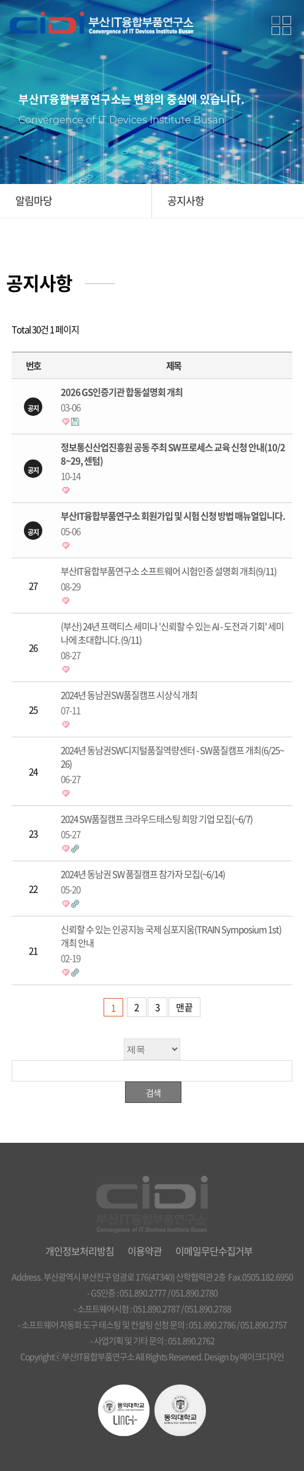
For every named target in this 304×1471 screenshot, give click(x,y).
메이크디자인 (262, 1356)
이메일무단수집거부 (214, 1250)
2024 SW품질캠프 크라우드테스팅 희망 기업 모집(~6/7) (173, 826)
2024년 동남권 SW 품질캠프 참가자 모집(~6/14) (173, 881)
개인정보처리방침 (79, 1250)
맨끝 (184, 1007)
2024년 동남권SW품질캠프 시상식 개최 (173, 702)
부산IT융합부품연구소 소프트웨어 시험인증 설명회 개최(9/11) (173, 578)
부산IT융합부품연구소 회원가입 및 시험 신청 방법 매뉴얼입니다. (173, 523)
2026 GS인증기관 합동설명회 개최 (173, 399)
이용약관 (144, 1250)
